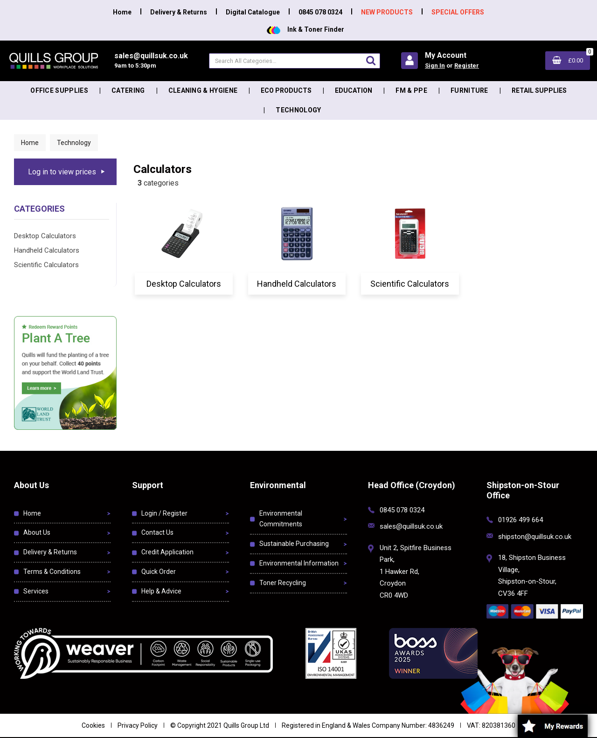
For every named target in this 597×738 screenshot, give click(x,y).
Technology (298, 110)
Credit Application (167, 552)
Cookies (93, 725)
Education (353, 90)
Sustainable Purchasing (294, 543)
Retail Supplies (539, 90)
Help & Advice (161, 591)
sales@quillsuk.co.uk (411, 526)
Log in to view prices (62, 171)
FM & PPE (411, 90)
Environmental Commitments (280, 519)
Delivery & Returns (178, 12)
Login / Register (164, 513)
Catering (128, 90)
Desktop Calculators (45, 236)
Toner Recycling (282, 582)
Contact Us (157, 532)
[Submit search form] (370, 60)
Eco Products (286, 90)
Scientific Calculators (46, 265)
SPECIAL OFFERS (457, 12)
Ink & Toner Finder (305, 29)
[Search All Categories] (294, 61)
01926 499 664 (520, 520)
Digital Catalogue (253, 12)
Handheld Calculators (46, 250)
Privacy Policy (138, 725)
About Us (36, 532)
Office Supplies (59, 90)
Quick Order (158, 571)
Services (36, 591)
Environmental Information (299, 563)
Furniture (469, 90)
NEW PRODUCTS (387, 12)
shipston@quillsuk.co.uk (534, 536)
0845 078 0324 (320, 12)
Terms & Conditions (52, 571)
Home (122, 12)
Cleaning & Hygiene (203, 90)
